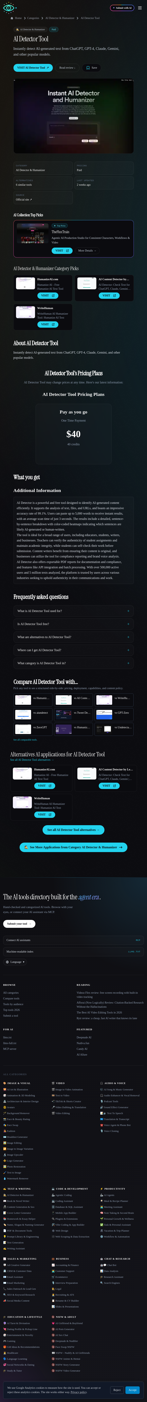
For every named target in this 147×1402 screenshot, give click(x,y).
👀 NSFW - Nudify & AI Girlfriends (71, 1352)
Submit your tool (19, 924)
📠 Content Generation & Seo (18, 1206)
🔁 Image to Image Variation (18, 1148)
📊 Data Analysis (109, 1271)
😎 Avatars (9, 1107)
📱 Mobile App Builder (64, 1212)
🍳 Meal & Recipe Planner (114, 1201)
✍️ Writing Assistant (14, 1248)
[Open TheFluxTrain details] (32, 233)
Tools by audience (13, 1004)
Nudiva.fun (83, 1043)
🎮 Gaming (9, 1341)
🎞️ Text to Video (60, 1095)
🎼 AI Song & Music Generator (116, 1089)
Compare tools (11, 998)
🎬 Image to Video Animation (67, 1089)
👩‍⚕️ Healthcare (10, 1352)
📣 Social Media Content (16, 1300)
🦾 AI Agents (107, 1195)
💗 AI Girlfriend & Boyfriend (67, 1323)
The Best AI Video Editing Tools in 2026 (99, 1012)
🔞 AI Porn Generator (63, 1329)
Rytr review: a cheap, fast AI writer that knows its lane (107, 1018)
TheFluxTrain (60, 231)
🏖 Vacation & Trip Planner (114, 1230)
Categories (31, 18)
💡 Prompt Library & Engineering (21, 1236)
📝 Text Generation (13, 1242)
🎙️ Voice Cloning (109, 1131)
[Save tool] (91, 68)
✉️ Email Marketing (14, 1282)
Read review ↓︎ (67, 67)
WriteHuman (45, 308)
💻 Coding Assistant (62, 1201)
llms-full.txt (9, 1043)
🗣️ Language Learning (15, 1358)
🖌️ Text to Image (12, 1172)
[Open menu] (140, 8)
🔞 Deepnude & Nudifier (65, 1341)
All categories (11, 992)
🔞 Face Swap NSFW (63, 1346)
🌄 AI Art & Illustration (15, 1089)
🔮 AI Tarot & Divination (16, 1323)
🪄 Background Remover (16, 1113)
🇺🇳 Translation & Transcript (114, 1119)
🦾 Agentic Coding (62, 1195)
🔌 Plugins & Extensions (65, 1218)
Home (16, 18)
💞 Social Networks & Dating (18, 1364)
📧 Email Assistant (13, 1276)
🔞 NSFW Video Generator (66, 1370)
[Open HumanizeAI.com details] (25, 283)
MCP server (9, 1048)
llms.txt (7, 1037)
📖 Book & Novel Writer (16, 1201)
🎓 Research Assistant (111, 1276)
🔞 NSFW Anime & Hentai (66, 1358)
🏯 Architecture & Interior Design (21, 1101)
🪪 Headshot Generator (15, 1136)
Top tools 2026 (11, 1009)
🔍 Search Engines (110, 1282)
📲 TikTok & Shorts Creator (66, 1101)
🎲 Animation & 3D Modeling (19, 1095)
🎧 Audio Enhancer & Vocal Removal (119, 1095)
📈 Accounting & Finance (65, 1265)
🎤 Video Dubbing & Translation (69, 1107)
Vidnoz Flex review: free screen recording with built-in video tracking (107, 994)
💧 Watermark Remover (15, 1178)
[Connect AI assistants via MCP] (73, 940)
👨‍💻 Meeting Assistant (111, 1206)
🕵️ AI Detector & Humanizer (18, 1195)
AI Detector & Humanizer (60, 18)
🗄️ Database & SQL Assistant (67, 1206)
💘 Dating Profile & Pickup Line (20, 1329)
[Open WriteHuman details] (25, 312)
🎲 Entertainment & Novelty (18, 1335)
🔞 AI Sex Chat (60, 1335)
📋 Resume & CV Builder (65, 1300)
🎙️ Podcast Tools (109, 1101)
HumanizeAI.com (47, 279)
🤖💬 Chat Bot (108, 1265)
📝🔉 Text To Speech (111, 1113)
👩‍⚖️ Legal (56, 1288)
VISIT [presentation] (62, 250)
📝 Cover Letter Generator (17, 1212)
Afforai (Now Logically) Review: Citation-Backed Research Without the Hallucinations (110, 1004)
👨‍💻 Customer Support (63, 1271)
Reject (117, 1390)
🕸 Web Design (60, 1230)
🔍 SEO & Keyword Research (19, 1294)
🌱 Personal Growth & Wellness (117, 1218)
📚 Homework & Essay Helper (19, 1218)
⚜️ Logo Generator (13, 1160)
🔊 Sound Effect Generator (114, 1107)
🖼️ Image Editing (12, 1142)
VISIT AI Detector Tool (33, 68)
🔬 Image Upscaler (13, 1154)
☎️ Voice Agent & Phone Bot (115, 1125)
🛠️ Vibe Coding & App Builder (68, 1224)
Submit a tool (10, 1015)
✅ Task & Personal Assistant (115, 1224)
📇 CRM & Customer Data (17, 1271)
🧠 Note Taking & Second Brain (117, 1212)
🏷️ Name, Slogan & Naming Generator (23, 1224)
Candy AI (82, 1048)
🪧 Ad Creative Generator (16, 1265)
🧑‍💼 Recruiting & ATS (63, 1294)
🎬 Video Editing (61, 1113)
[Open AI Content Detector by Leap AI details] (86, 283)
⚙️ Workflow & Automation (115, 1236)
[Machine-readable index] (73, 951)
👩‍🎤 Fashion (9, 1131)
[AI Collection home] (10, 8)
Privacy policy (78, 1392)
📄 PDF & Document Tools (17, 1230)
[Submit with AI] (122, 8)
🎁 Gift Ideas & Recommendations (21, 1346)
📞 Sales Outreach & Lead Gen (19, 1288)
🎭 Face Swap (10, 1125)
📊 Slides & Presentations (65, 1306)
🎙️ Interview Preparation (65, 1282)
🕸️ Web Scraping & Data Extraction (70, 1236)
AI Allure (82, 1054)
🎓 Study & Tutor (12, 1370)
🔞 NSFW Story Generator (66, 1364)
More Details (87, 251)
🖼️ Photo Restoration (14, 1166)
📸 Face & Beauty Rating (16, 1119)
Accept (133, 1390)
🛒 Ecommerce (60, 1276)
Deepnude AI (84, 1037)
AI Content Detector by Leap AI (112, 279)
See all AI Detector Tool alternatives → (73, 830)
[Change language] (15, 962)
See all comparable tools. (25, 739)
